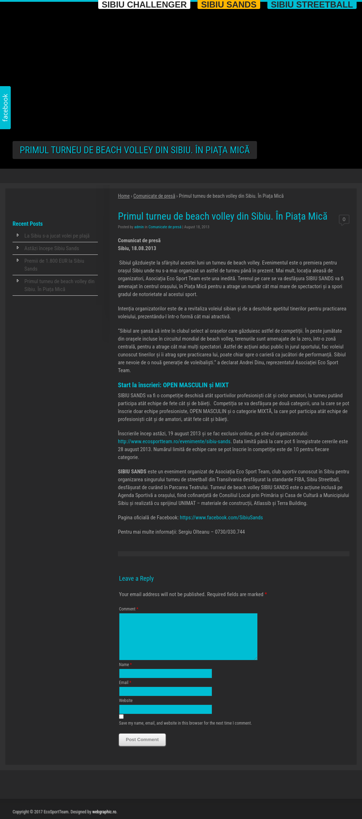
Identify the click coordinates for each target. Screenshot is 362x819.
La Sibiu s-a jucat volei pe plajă (57, 236)
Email (125, 691)
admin (139, 227)
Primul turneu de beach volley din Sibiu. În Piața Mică (59, 285)
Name (125, 673)
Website (126, 709)
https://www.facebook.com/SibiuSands (221, 517)
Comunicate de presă (154, 196)
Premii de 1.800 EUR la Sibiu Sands (54, 265)
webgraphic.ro (104, 811)
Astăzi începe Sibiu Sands (51, 248)
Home (124, 196)
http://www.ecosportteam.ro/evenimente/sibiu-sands (174, 441)
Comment (128, 609)
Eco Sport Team (54, 31)
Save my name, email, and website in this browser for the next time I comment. (185, 731)
